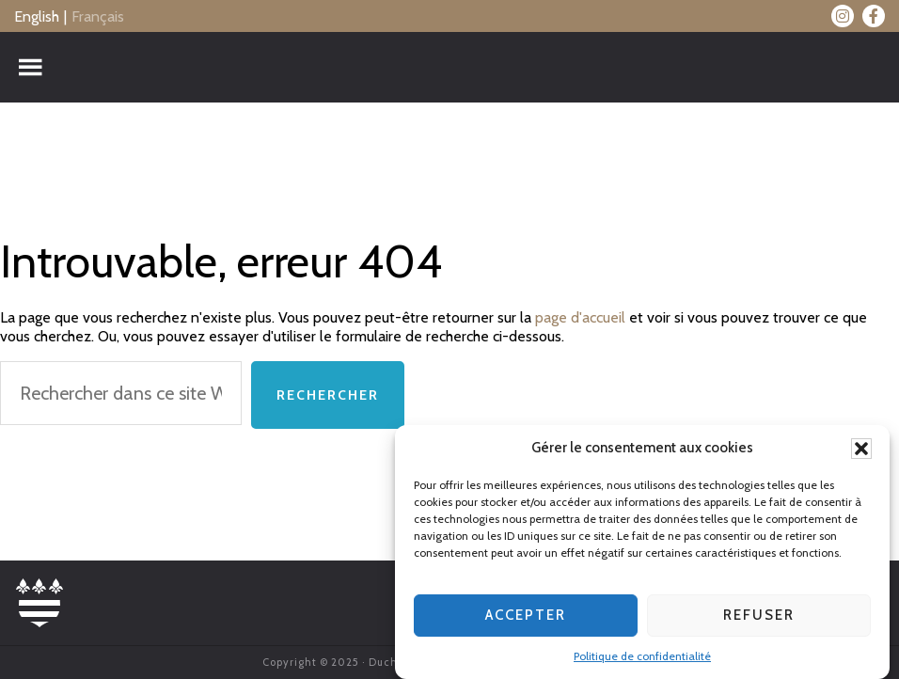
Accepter (525, 617)
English (36, 16)
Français (97, 16)
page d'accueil (580, 317)
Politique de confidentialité (642, 658)
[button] (861, 450)
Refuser (759, 617)
